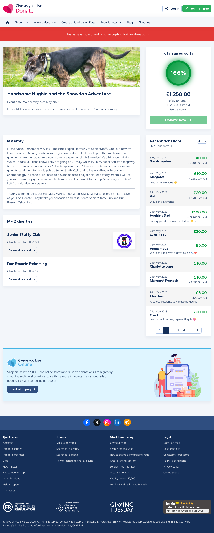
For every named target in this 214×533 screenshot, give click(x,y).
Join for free (197, 8)
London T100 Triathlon (122, 466)
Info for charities (12, 448)
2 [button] (172, 330)
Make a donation (45, 22)
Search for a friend (67, 454)
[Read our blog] (127, 424)
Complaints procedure (176, 454)
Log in (172, 8)
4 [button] (184, 330)
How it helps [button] (109, 22)
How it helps (10, 466)
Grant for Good (11, 478)
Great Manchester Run (123, 460)
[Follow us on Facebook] (86, 424)
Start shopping (23, 389)
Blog (130, 22)
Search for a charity (67, 448)
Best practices (171, 448)
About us (144, 22)
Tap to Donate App (14, 472)
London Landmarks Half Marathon (129, 484)
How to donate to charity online (74, 460)
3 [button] (178, 330)
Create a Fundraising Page (78, 22)
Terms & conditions (174, 460)
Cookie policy (171, 472)
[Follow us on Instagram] (107, 424)
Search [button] (19, 22)
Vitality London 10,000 (122, 478)
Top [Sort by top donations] (202, 141)
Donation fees (171, 442)
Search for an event (121, 448)
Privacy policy (171, 466)
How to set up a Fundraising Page (129, 454)
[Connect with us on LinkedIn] (117, 424)
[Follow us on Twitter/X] (97, 424)
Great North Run (119, 472)
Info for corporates (14, 454)
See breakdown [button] (178, 109)
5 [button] (190, 330)
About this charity (22, 250)
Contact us (9, 490)
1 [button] (167, 330)
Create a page (118, 442)
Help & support (11, 484)
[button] (124, 240)
